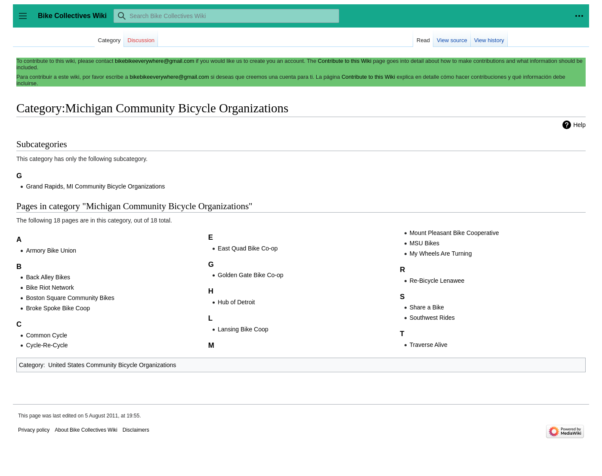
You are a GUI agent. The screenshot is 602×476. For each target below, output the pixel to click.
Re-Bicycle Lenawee (437, 280)
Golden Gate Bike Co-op (251, 275)
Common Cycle (46, 335)
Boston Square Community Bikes (70, 297)
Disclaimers (136, 430)
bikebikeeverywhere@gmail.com (154, 61)
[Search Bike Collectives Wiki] (226, 16)
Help (579, 124)
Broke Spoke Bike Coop (58, 308)
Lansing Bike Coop (243, 329)
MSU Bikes (424, 243)
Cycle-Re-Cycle (47, 345)
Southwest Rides (432, 317)
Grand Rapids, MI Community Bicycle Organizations (95, 186)
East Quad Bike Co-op (248, 248)
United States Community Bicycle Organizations (112, 365)
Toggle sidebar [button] (26, 20)
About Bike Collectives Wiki (86, 430)
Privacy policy (33, 430)
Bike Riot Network (50, 287)
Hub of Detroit (236, 302)
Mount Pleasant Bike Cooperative (454, 232)
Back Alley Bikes (48, 277)
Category (31, 365)
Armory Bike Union (51, 250)
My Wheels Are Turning (441, 253)
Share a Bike (427, 307)
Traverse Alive (429, 344)
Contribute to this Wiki (344, 61)
